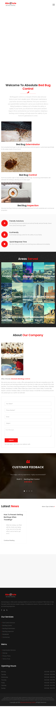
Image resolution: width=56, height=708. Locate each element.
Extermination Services (9, 652)
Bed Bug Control (7, 627)
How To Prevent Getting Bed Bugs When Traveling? (13, 519)
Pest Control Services (8, 624)
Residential (5, 636)
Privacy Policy (6, 658)
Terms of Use (6, 661)
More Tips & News (48, 506)
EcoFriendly (14, 232)
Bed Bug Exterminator (8, 630)
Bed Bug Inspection (8, 633)
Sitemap (4, 655)
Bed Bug (28, 144)
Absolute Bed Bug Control (27, 704)
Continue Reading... (9, 542)
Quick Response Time (18, 242)
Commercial (5, 639)
